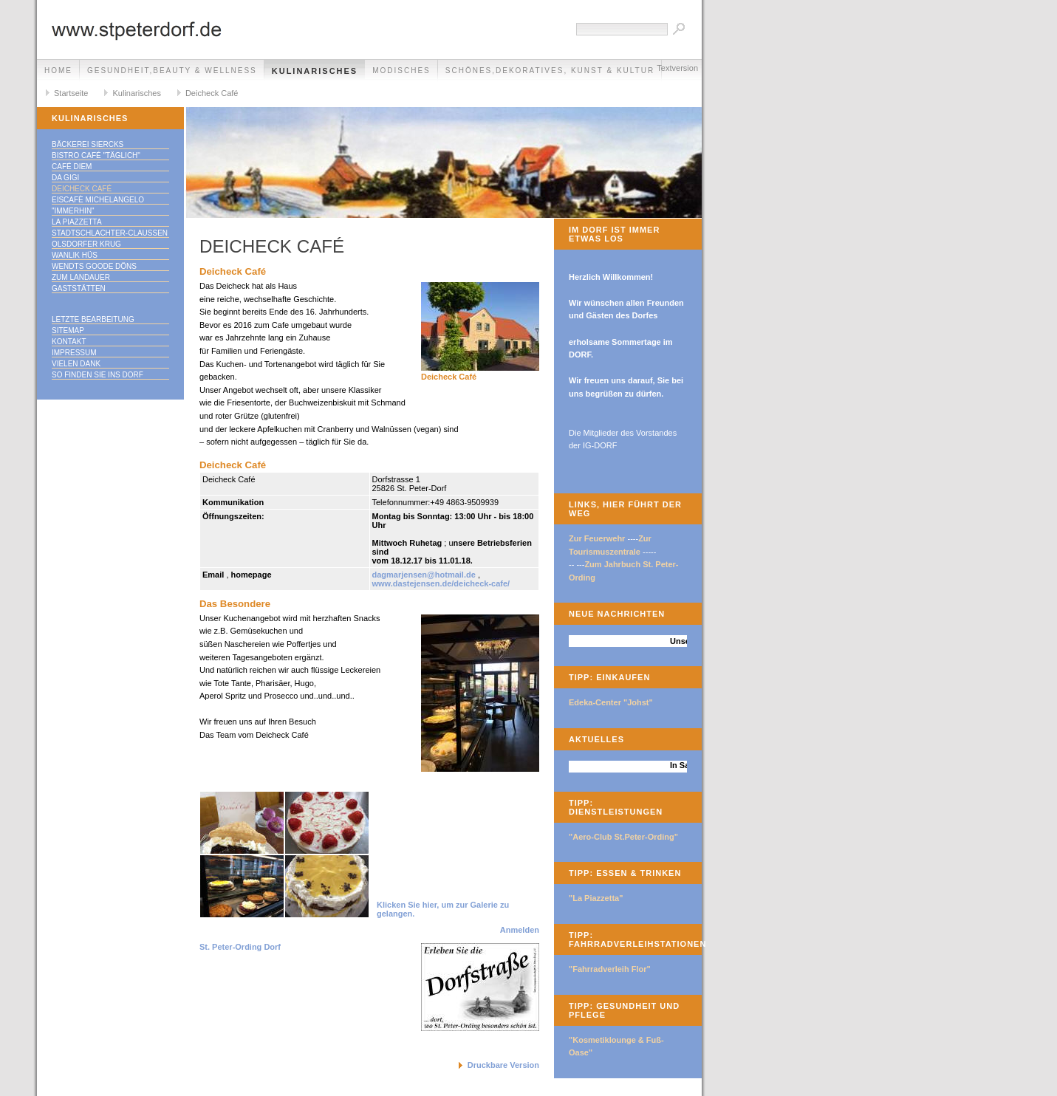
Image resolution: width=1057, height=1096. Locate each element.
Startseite (71, 93)
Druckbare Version (503, 1065)
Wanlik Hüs (75, 255)
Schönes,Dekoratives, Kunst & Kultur (549, 70)
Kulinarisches (315, 70)
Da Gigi (65, 178)
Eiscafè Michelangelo (98, 200)
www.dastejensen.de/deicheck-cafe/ (441, 583)
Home (58, 70)
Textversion (677, 68)
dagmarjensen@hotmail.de (424, 574)
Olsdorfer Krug (86, 244)
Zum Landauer (81, 277)
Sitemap (68, 330)
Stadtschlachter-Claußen (110, 233)
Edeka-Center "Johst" (611, 702)
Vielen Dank (76, 364)
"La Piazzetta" (596, 898)
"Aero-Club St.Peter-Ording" (623, 836)
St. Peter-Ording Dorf (240, 946)
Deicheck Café (212, 93)
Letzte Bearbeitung (93, 319)
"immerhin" (73, 211)
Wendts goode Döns (94, 266)
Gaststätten (79, 288)
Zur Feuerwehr (597, 538)
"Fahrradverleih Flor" (610, 969)
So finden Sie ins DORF (97, 375)
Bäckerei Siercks (87, 144)
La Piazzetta (77, 222)
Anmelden (519, 929)
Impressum (74, 353)
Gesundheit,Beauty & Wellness (172, 70)
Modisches (401, 70)
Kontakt (69, 342)
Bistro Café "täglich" (96, 155)
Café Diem (72, 166)
